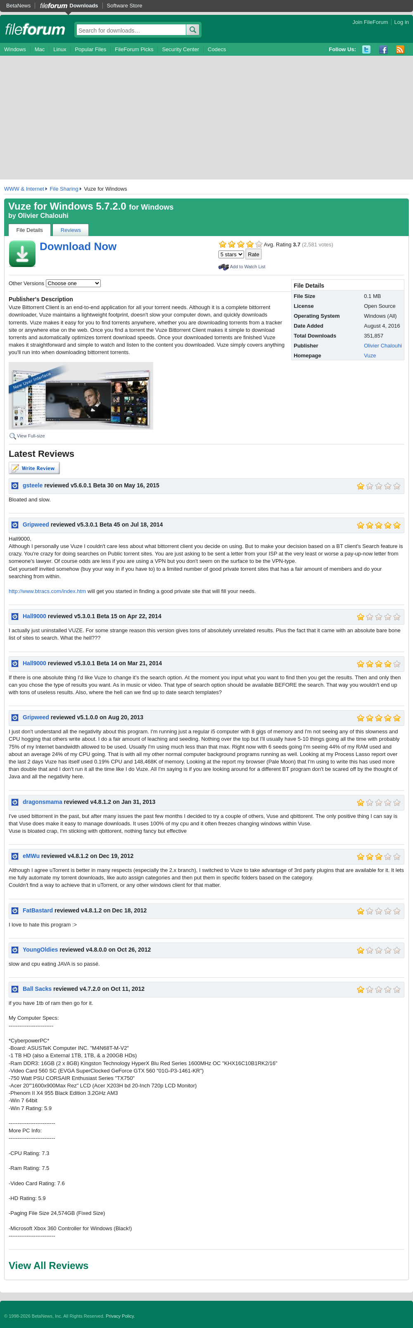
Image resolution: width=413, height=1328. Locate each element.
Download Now (78, 246)
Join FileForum (370, 22)
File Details (30, 230)
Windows (15, 49)
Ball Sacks (37, 988)
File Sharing (64, 189)
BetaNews (18, 5)
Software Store (124, 5)
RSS (400, 49)
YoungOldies (40, 949)
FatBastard (38, 910)
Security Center (180, 49)
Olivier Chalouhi (43, 215)
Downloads (83, 5)
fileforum (35, 29)
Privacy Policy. (120, 1316)
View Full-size (31, 435)
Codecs (217, 49)
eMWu (31, 856)
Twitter (366, 49)
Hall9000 (34, 616)
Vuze (370, 355)
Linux (59, 49)
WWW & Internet (24, 189)
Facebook (383, 49)
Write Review (34, 468)
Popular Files (90, 49)
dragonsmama (42, 802)
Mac (40, 49)
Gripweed (36, 524)
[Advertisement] (206, 117)
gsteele (33, 485)
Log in (401, 22)
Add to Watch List (248, 266)
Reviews (71, 230)
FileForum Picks (134, 49)
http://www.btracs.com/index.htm (47, 591)
